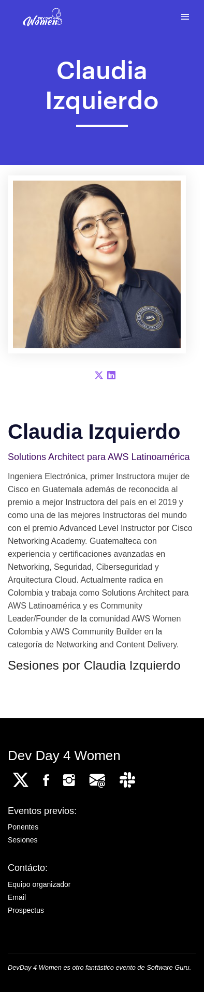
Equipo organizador (39, 884)
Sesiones (23, 840)
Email (17, 897)
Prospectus (26, 910)
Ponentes (23, 827)
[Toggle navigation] (185, 17)
